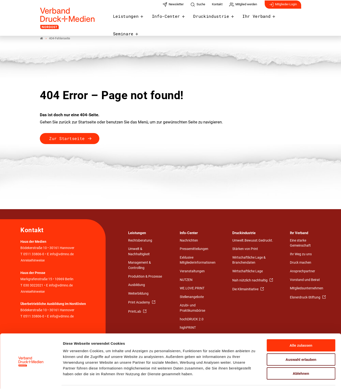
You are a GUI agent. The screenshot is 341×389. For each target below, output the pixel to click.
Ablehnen (301, 358)
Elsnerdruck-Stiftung (305, 298)
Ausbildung (136, 285)
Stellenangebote (192, 297)
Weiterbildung (138, 294)
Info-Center (167, 19)
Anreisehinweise (33, 261)
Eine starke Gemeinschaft (300, 243)
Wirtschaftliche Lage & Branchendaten (249, 260)
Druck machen (300, 263)
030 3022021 (33, 286)
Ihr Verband (252, 19)
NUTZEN (186, 280)
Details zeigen (255, 379)
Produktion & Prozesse (145, 277)
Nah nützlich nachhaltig (250, 281)
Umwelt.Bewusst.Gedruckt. (252, 241)
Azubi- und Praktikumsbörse (192, 308)
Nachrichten (189, 241)
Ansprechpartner (302, 271)
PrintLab (135, 312)
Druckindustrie (209, 19)
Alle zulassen (300, 330)
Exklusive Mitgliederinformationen (197, 260)
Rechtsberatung (140, 241)
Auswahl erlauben (301, 344)
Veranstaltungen (192, 271)
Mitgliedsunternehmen (306, 288)
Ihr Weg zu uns (301, 254)
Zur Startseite (66, 138)
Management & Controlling (139, 265)
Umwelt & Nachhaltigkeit (139, 251)
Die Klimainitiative (245, 289)
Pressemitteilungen (194, 249)
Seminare (287, 19)
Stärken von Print (245, 249)
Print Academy (139, 303)
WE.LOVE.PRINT (192, 288)
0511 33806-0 (33, 254)
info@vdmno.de (62, 254)
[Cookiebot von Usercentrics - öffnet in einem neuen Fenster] (31, 379)
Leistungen (129, 19)
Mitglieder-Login (283, 6)
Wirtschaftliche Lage (247, 271)
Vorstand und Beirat (305, 280)
